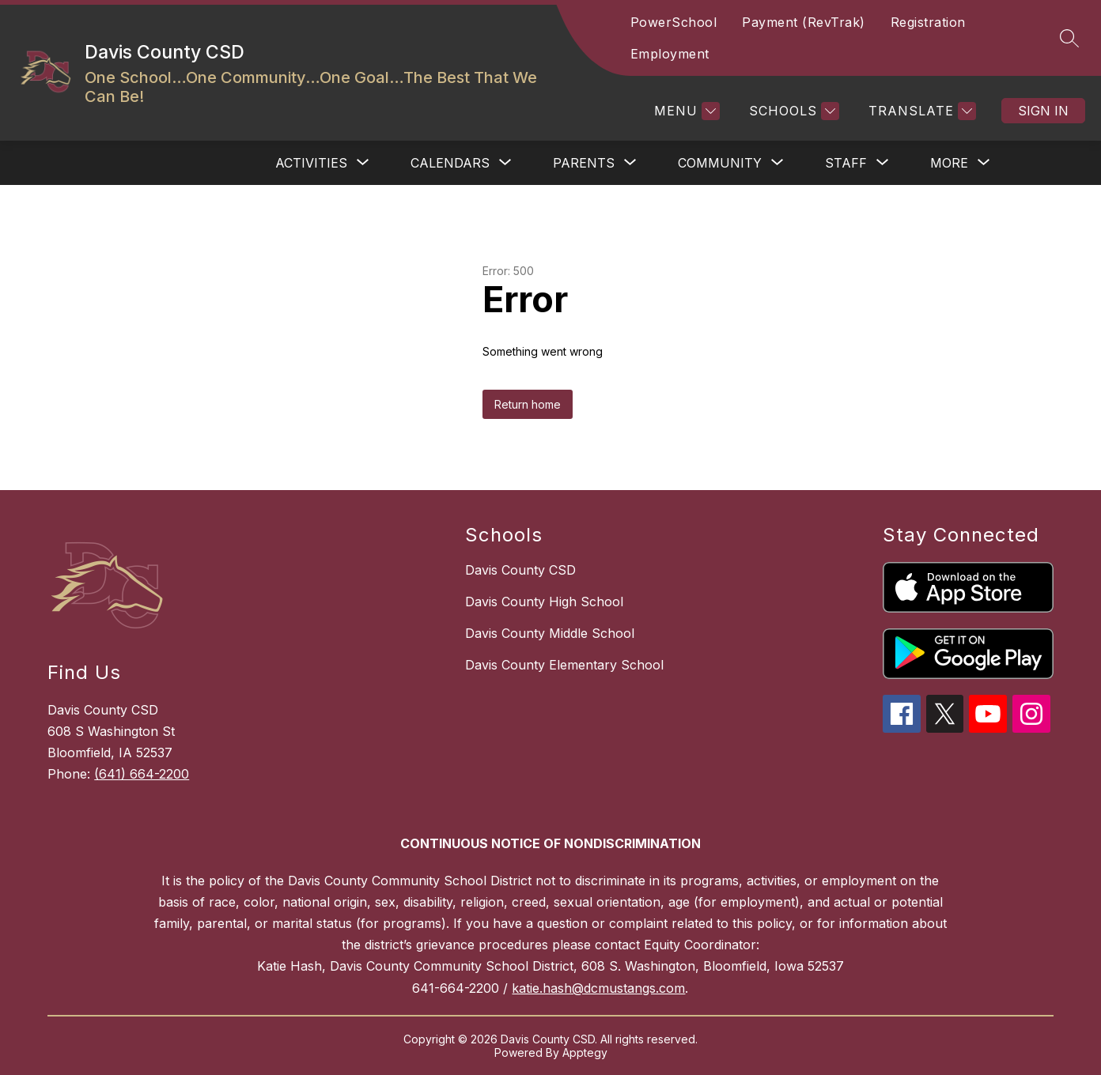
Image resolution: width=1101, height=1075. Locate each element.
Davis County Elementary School (564, 665)
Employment (669, 54)
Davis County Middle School (549, 633)
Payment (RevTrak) (803, 22)
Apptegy (584, 1052)
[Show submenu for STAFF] (846, 162)
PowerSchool (673, 22)
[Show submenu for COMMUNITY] (720, 162)
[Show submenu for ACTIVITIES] (311, 162)
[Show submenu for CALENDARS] (450, 162)
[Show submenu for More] (949, 162)
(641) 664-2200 (141, 774)
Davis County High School (544, 601)
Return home (527, 404)
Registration (928, 22)
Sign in (1043, 111)
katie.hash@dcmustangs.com (598, 988)
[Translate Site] (920, 111)
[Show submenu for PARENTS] (584, 162)
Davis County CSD (520, 570)
